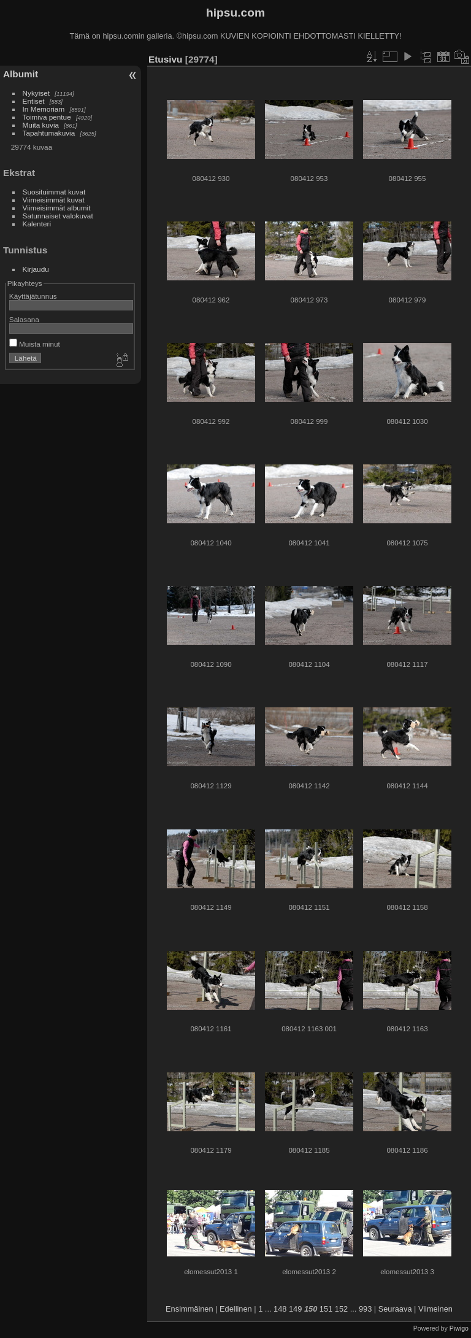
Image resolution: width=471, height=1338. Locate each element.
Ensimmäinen (189, 1308)
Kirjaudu (36, 269)
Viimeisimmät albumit (57, 208)
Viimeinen (435, 1308)
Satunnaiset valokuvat (58, 216)
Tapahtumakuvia (49, 133)
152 (341, 1308)
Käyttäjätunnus (33, 296)
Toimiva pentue (47, 117)
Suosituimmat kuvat (54, 192)
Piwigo (459, 1328)
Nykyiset (36, 93)
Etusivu (165, 59)
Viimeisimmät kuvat (54, 200)
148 (280, 1308)
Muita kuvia (41, 125)
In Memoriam (44, 109)
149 (295, 1308)
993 (365, 1308)
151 (326, 1308)
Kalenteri (37, 224)
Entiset (34, 101)
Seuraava (395, 1308)
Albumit (20, 74)
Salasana (24, 319)
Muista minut (34, 344)
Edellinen (236, 1308)
